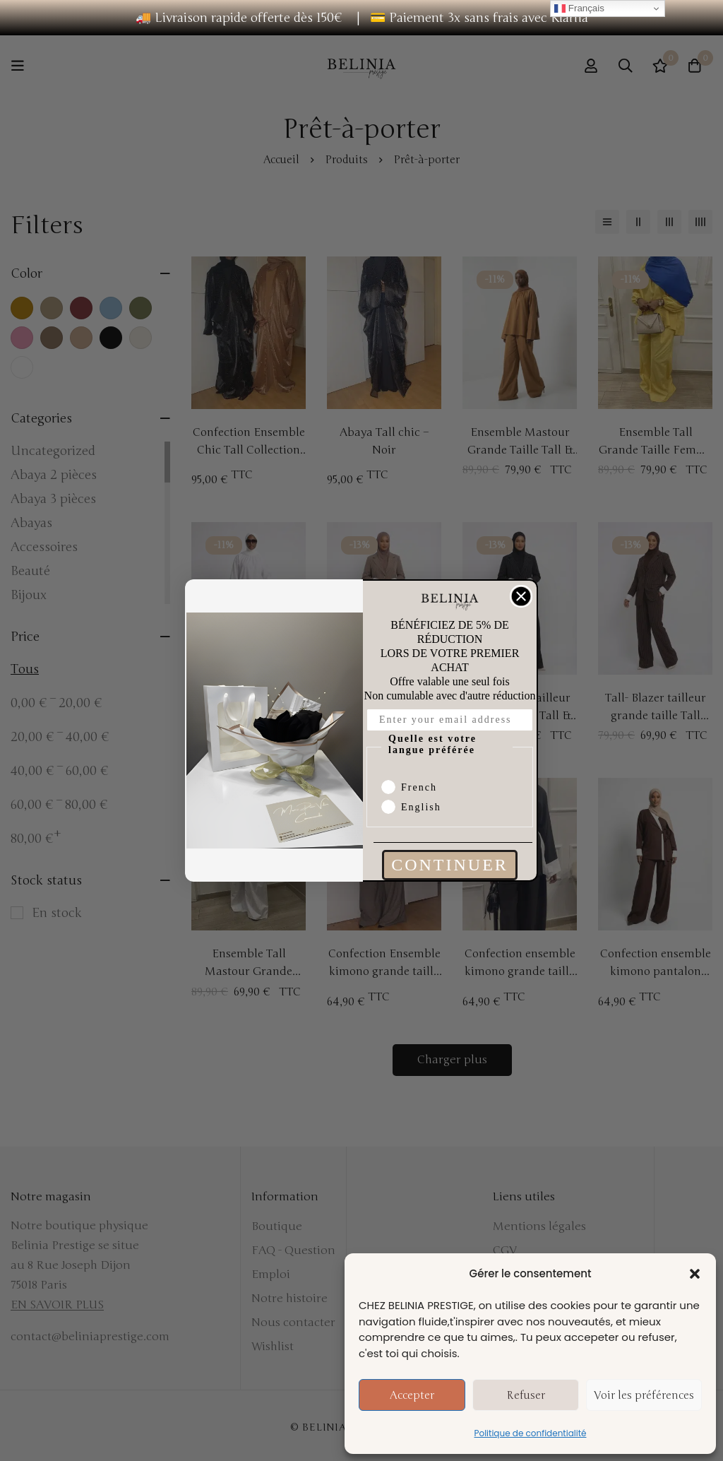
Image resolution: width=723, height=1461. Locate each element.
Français (579, 8)
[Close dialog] (521, 596)
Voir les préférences (644, 1395)
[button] (695, 1274)
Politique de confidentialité (530, 1433)
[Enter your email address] (449, 719)
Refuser (526, 1395)
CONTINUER (449, 865)
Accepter (412, 1395)
